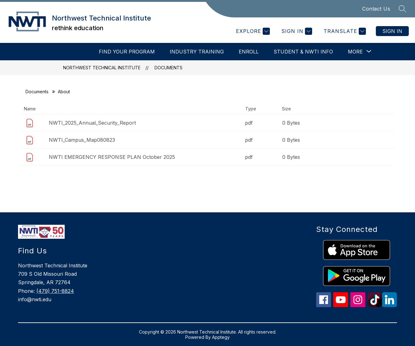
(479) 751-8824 (55, 291)
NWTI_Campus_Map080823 (82, 140)
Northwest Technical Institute (102, 67)
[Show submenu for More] (355, 51)
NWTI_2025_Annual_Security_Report (92, 123)
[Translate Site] (344, 31)
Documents (168, 67)
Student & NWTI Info (303, 51)
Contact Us (376, 9)
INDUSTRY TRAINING (197, 51)
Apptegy (221, 337)
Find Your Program (127, 51)
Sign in (392, 31)
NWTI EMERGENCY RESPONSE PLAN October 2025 (112, 157)
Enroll (249, 51)
